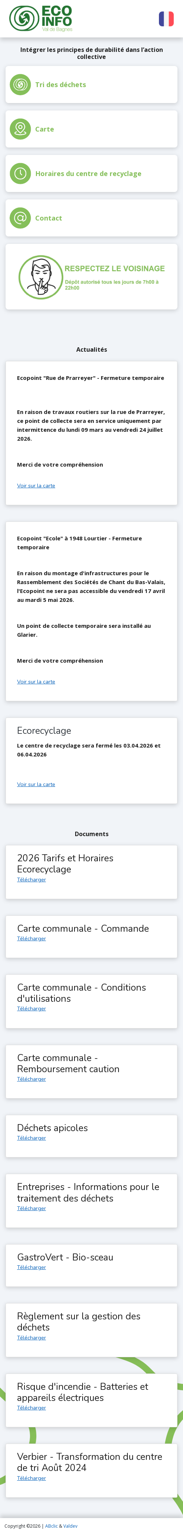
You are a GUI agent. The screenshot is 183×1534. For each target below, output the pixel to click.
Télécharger (31, 879)
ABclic (51, 1526)
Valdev (70, 1526)
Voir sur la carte (36, 485)
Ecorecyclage (44, 731)
